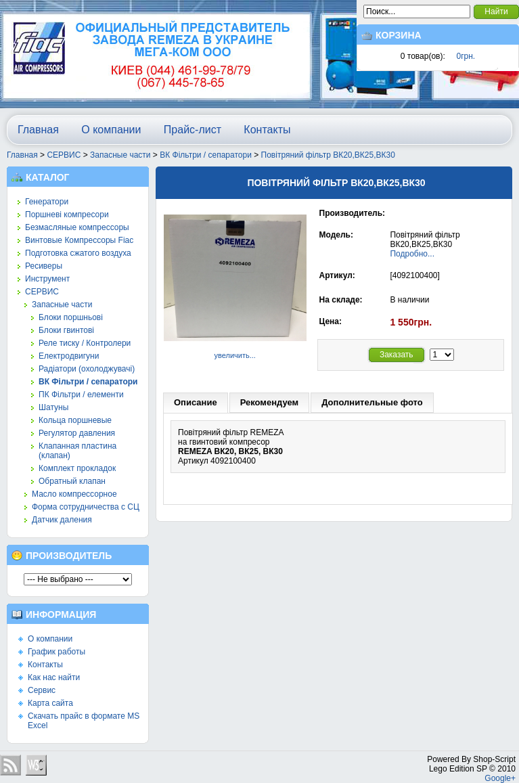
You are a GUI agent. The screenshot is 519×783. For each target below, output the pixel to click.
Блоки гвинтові (66, 330)
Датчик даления (62, 519)
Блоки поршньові (71, 317)
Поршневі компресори (67, 214)
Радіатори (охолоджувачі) (87, 369)
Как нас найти (54, 677)
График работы (56, 651)
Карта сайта (50, 703)
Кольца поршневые (75, 420)
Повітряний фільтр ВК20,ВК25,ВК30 (328, 155)
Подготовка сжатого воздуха (78, 253)
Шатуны (53, 407)
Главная (38, 129)
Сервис (41, 690)
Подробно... (412, 254)
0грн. (466, 56)
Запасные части (120, 155)
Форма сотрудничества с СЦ (85, 507)
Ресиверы (43, 266)
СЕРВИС (64, 155)
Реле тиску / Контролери (85, 343)
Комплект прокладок (77, 468)
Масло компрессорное (74, 494)
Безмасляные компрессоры (77, 227)
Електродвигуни (69, 356)
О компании (111, 129)
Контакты (267, 129)
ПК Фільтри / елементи (81, 394)
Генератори (46, 201)
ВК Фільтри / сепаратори (206, 155)
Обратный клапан (72, 481)
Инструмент (47, 279)
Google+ (500, 778)
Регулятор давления (77, 433)
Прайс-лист (192, 129)
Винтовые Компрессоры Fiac (79, 240)
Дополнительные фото (372, 402)
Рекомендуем (269, 402)
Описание (195, 402)
